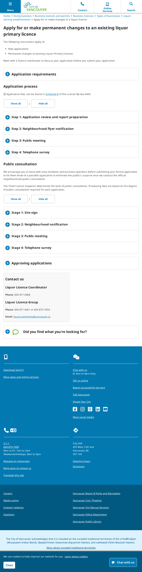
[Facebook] (75, 409)
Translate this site (13, 475)
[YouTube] (105, 409)
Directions (78, 466)
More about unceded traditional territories (71, 547)
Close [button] (9, 565)
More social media (83, 417)
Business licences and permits (52, 15)
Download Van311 (13, 370)
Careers (7, 493)
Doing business (23, 15)
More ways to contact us (17, 468)
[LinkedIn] (98, 409)
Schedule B (52, 94)
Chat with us (123, 562)
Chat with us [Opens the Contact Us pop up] (80, 370)
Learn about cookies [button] (76, 556)
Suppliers (8, 514)
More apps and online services (21, 377)
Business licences (83, 15)
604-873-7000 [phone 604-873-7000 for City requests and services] (11, 447)
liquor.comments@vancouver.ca (31, 316)
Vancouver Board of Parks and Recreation (96, 493)
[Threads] (90, 409)
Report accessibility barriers (89, 387)
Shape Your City (82, 401)
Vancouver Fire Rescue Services (91, 507)
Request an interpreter (16, 461)
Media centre (11, 500)
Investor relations (13, 507)
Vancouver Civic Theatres (87, 500)
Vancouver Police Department (90, 514)
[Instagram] (82, 409)
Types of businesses (108, 15)
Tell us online (80, 380)
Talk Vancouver (81, 394)
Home (6, 15)
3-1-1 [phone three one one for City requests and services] (6, 443)
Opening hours (81, 461)
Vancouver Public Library (87, 521)
